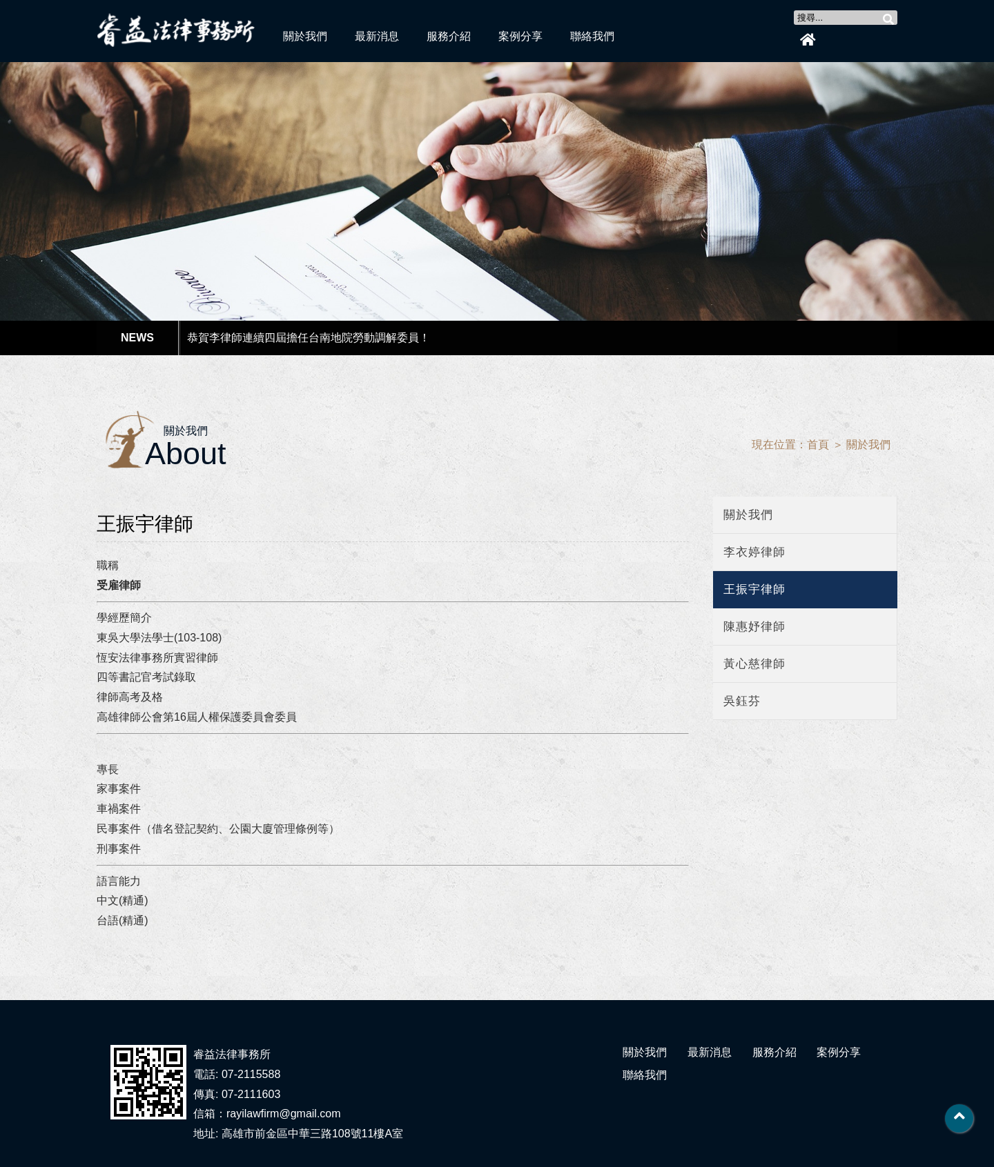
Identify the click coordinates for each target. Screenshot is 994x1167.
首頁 (818, 444)
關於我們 (305, 36)
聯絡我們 (592, 36)
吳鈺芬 (742, 701)
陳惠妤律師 (754, 626)
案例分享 (520, 36)
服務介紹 (449, 36)
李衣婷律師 (754, 552)
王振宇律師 (754, 589)
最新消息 (377, 36)
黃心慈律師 (754, 663)
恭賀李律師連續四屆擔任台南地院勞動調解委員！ (308, 337)
